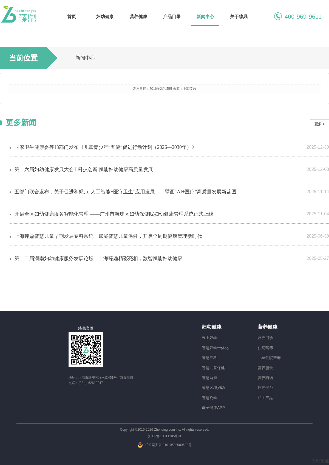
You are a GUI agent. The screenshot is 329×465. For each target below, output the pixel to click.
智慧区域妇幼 (213, 387)
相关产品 (265, 398)
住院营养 (265, 348)
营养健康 (138, 16)
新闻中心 (205, 16)
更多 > (319, 124)
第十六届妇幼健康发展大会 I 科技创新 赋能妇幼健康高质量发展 (84, 169)
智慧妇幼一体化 (215, 348)
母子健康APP (213, 407)
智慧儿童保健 (213, 368)
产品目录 (172, 16)
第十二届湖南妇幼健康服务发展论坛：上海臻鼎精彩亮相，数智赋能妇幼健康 (98, 258)
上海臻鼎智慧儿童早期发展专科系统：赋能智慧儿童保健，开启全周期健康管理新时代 (108, 236)
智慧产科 (209, 357)
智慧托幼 (209, 398)
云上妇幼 (209, 337)
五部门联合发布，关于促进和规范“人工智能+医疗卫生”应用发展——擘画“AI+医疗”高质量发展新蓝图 (125, 191)
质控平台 (265, 387)
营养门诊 (265, 337)
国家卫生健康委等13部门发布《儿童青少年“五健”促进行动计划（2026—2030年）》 (106, 147)
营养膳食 (265, 368)
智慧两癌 (209, 377)
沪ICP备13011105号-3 (164, 436)
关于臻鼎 (239, 16)
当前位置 (23, 58)
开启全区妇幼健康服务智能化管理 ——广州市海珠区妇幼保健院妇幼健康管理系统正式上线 (114, 214)
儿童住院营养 (269, 357)
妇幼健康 (105, 16)
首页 (71, 16)
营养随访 (265, 377)
